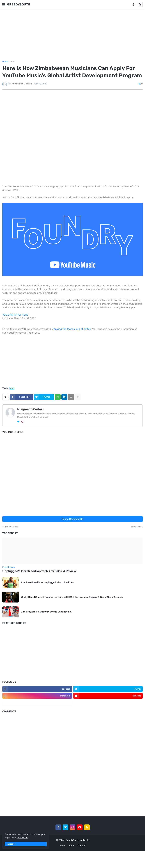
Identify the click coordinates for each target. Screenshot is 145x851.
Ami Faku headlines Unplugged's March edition (47, 582)
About (71, 845)
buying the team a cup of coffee (72, 328)
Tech (12, 62)
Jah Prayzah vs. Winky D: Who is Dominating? (46, 611)
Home (5, 62)
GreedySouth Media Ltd (77, 840)
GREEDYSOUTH (18, 4)
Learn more (22, 837)
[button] (3, 4)
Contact (81, 845)
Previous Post (11, 527)
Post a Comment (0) (72, 519)
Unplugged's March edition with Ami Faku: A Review (39, 571)
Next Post (136, 527)
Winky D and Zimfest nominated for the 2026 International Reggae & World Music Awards (72, 597)
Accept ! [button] (11, 844)
